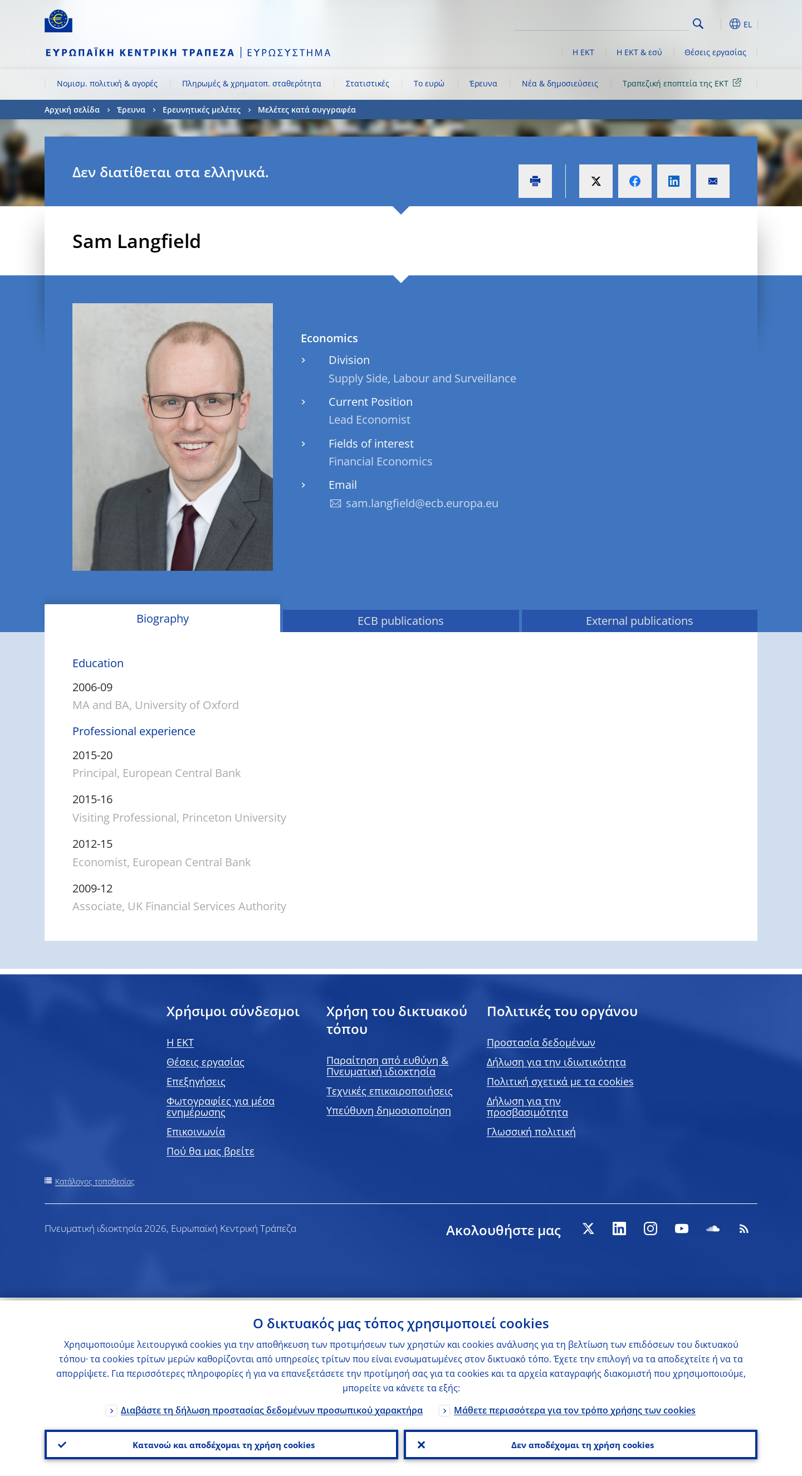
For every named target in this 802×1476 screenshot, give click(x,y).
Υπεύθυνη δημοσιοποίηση (388, 1110)
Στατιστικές (367, 83)
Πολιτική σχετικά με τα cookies (560, 1081)
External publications (639, 620)
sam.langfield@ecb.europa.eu (422, 503)
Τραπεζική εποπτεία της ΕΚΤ (684, 83)
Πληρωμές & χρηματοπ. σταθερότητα (251, 83)
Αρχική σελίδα (72, 109)
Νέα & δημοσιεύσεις (560, 83)
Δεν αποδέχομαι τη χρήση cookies (580, 1443)
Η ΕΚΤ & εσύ (639, 52)
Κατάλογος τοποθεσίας (95, 1181)
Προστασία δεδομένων (541, 1042)
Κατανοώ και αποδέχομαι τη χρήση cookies (221, 1443)
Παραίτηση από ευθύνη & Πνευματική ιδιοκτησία (387, 1065)
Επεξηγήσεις (196, 1081)
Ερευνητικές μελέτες (202, 109)
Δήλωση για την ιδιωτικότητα (556, 1062)
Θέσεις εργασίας (715, 52)
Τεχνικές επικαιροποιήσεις (389, 1091)
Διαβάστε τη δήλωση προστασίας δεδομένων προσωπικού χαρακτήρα (272, 1407)
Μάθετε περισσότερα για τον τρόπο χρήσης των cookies (575, 1407)
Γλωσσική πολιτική (531, 1131)
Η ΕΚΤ (583, 52)
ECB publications (401, 620)
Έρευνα (483, 83)
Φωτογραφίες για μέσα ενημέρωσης (221, 1106)
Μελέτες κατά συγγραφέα (307, 109)
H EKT (180, 1042)
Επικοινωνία (196, 1131)
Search (698, 23)
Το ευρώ (429, 83)
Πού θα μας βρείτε (211, 1151)
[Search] (633, 22)
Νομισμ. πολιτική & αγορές (107, 83)
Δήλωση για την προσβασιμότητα (527, 1106)
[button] (718, 23)
